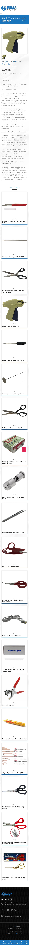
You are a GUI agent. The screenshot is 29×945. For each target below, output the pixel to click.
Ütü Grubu (11, 933)
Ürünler (24, 20)
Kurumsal (18, 926)
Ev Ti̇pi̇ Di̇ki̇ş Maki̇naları (14, 930)
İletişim (19, 933)
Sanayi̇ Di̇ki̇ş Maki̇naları (14, 928)
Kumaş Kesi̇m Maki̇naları (14, 931)
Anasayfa (23, 18)
